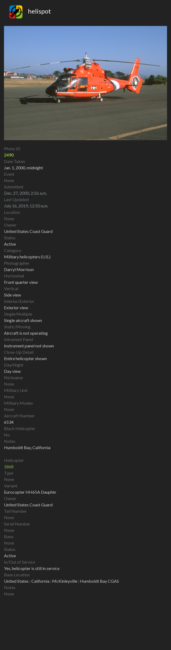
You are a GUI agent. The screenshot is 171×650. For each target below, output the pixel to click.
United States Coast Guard (28, 504)
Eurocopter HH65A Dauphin (30, 491)
